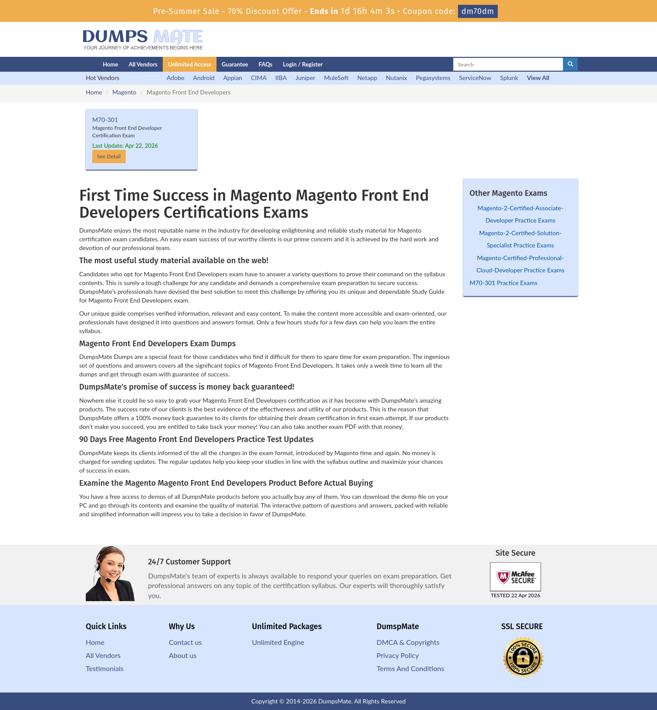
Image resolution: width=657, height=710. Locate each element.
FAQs (265, 64)
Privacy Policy (398, 655)
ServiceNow (475, 77)
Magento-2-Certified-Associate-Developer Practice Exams (520, 214)
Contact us (185, 642)
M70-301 (105, 119)
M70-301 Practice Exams (504, 282)
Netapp (367, 77)
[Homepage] (73, 64)
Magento (124, 92)
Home (110, 64)
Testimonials (104, 668)
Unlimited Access (189, 64)
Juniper (305, 77)
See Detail (109, 156)
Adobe (175, 77)
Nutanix (396, 77)
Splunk (509, 77)
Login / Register (303, 64)
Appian (232, 77)
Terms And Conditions (410, 668)
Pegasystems (433, 77)
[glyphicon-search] (570, 64)
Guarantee (235, 64)
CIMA (259, 77)
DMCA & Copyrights (408, 642)
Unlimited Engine (278, 642)
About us (182, 655)
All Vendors (143, 64)
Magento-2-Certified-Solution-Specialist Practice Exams (520, 239)
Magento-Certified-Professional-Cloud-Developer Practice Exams (520, 264)
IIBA (281, 77)
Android (203, 77)
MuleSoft (336, 77)
